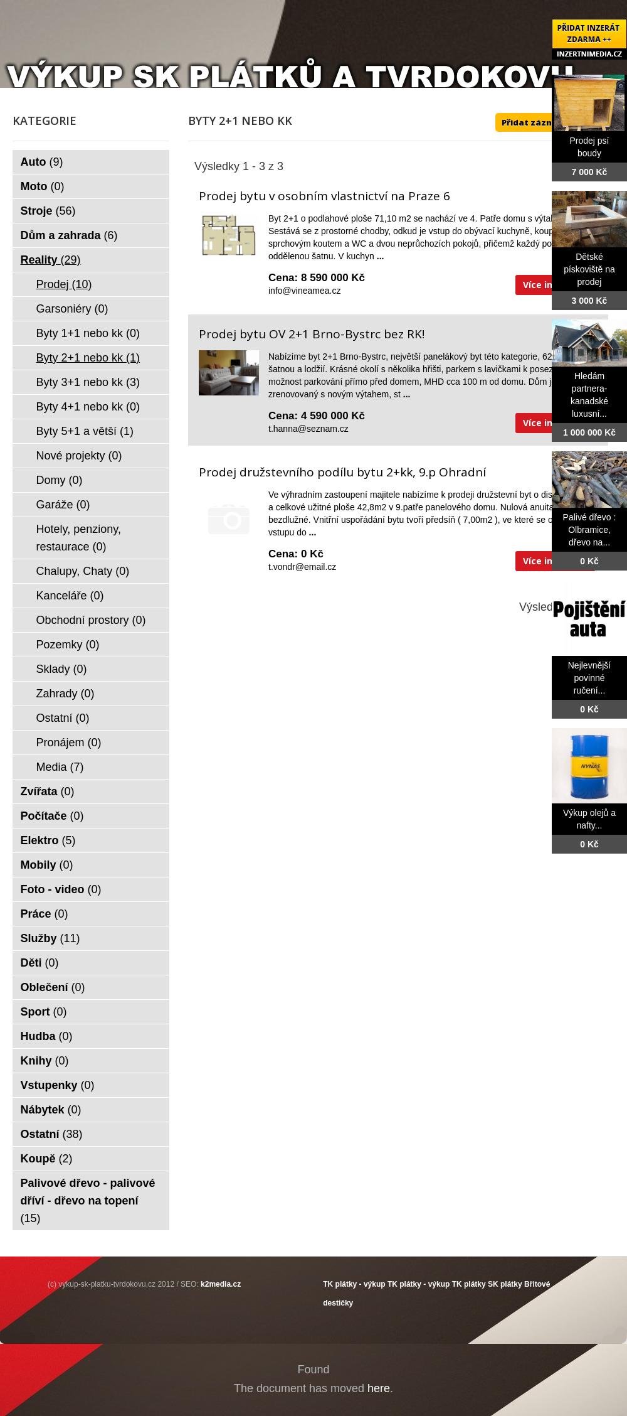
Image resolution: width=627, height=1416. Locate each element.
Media (60, 767)
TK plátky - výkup (354, 1284)
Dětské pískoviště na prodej (589, 269)
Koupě (47, 1158)
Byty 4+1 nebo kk (88, 406)
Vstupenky (58, 1085)
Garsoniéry (72, 309)
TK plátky (469, 1284)
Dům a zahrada (69, 235)
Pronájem (69, 742)
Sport (44, 1012)
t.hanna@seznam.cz (308, 429)
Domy (59, 480)
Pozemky (68, 644)
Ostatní (63, 718)
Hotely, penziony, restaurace (78, 538)
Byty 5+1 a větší (85, 431)
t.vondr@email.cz (302, 567)
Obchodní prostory (91, 620)
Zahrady (65, 693)
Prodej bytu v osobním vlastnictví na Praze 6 (324, 196)
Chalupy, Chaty (83, 571)
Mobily (47, 865)
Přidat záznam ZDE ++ (549, 122)
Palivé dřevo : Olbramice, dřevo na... (589, 529)
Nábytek (51, 1109)
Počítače (52, 816)
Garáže (63, 504)
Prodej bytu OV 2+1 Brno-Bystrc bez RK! (311, 334)
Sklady (61, 669)
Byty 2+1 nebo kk (88, 357)
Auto (42, 162)
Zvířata (48, 791)
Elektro (48, 840)
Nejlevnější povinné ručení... (589, 677)
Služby (50, 938)
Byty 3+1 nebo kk (88, 382)
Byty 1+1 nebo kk (88, 333)
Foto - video (61, 889)
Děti (40, 963)
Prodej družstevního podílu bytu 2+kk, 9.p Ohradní (342, 472)
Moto (43, 186)
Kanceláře (70, 595)
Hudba (47, 1036)
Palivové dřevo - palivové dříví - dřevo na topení (88, 1201)
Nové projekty (79, 455)
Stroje (48, 211)
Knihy (45, 1060)
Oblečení (53, 987)
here (378, 1388)
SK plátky (505, 1284)
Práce (44, 914)
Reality (51, 260)
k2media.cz (221, 1284)
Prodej (64, 284)
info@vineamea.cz (304, 291)
